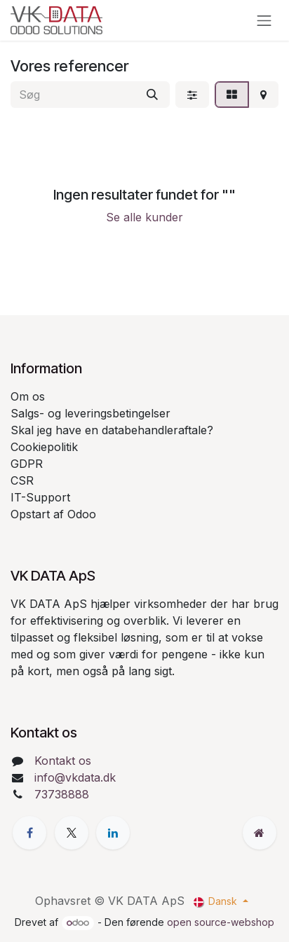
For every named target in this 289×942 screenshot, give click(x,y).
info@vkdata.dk (75, 777)
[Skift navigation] (264, 20)
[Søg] (152, 94)
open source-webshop (220, 922)
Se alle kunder (144, 217)
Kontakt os (62, 761)
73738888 (61, 794)
